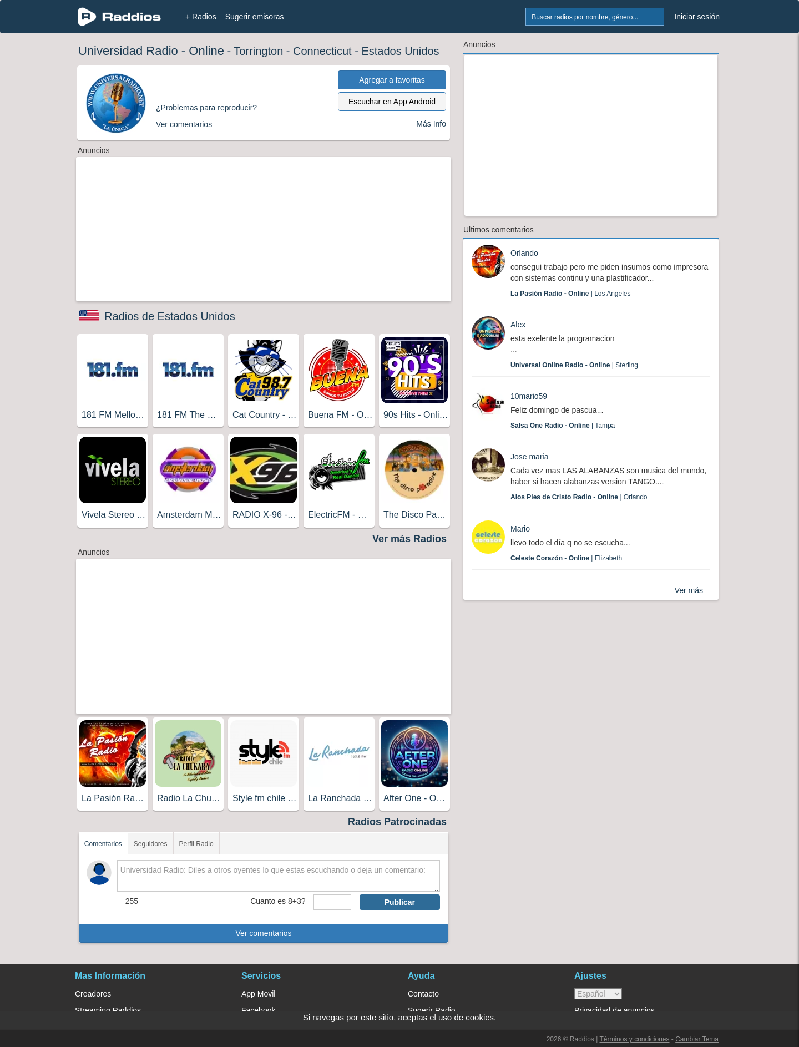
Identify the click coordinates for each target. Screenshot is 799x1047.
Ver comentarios (263, 933)
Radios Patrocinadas (397, 821)
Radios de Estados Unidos (169, 316)
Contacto (423, 993)
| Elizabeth (566, 558)
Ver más (689, 590)
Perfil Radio (196, 844)
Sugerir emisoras (254, 16)
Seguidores (151, 844)
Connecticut (322, 51)
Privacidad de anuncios (614, 1010)
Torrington (258, 51)
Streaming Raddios (108, 1010)
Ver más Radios (409, 538)
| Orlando (579, 497)
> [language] (598, 993)
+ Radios (200, 16)
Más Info (431, 123)
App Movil (258, 993)
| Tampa (562, 425)
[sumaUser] (332, 902)
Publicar (400, 902)
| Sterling (574, 365)
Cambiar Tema (697, 1039)
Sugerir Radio (432, 1010)
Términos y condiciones (634, 1039)
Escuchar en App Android (392, 101)
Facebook (258, 1010)
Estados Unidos (400, 51)
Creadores (93, 993)
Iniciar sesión (697, 16)
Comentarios (103, 844)
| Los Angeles (570, 293)
